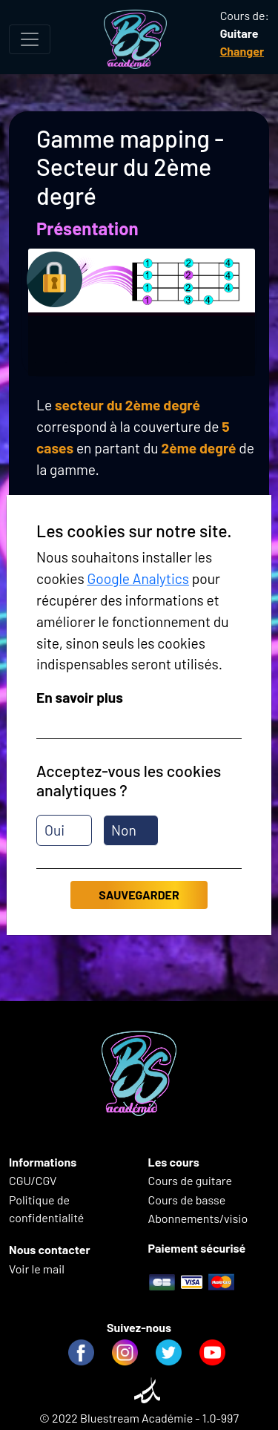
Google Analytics (138, 578)
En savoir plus (79, 697)
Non (123, 830)
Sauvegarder (139, 895)
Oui (54, 830)
